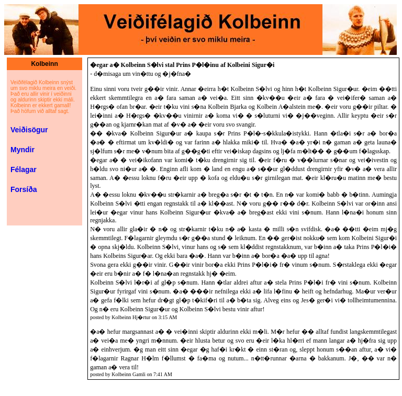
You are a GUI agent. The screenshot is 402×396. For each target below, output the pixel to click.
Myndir (22, 149)
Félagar (23, 169)
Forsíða (23, 189)
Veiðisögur (29, 130)
